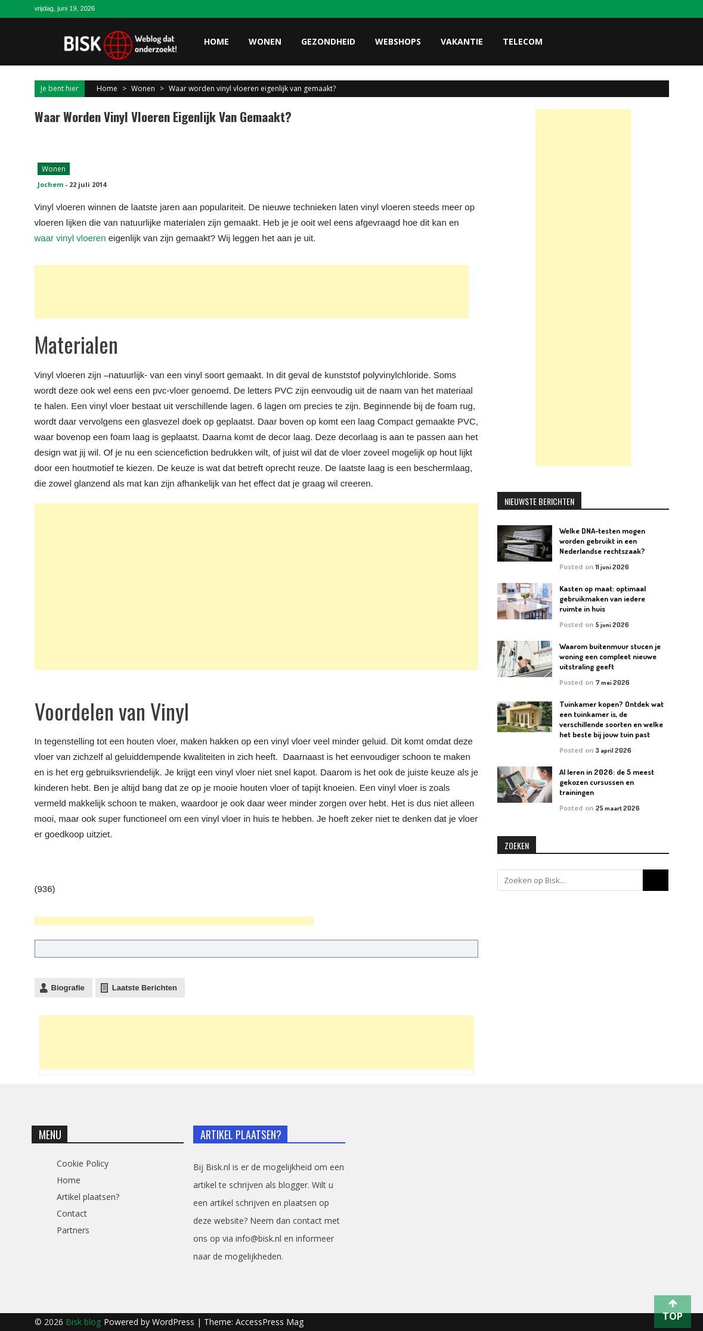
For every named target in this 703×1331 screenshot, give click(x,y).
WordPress (174, 1321)
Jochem (50, 184)
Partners (73, 1230)
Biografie (68, 987)
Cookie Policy (83, 1163)
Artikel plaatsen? (88, 1196)
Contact (72, 1213)
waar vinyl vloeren (70, 238)
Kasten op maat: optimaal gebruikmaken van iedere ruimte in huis (602, 598)
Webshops (398, 41)
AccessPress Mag (270, 1321)
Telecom (523, 41)
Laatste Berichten (144, 987)
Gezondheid (328, 41)
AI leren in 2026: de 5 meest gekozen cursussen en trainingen (606, 782)
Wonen (265, 41)
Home (216, 41)
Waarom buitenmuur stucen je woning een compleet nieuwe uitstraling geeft (610, 656)
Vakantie (462, 41)
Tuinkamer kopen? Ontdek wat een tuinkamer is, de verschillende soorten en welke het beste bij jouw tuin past (611, 719)
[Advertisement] (252, 292)
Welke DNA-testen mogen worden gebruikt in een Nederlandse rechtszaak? (602, 541)
